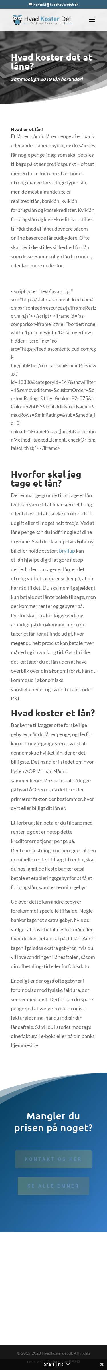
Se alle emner (53, 1186)
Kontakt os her (53, 1159)
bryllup (67, 550)
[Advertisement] (53, 1288)
